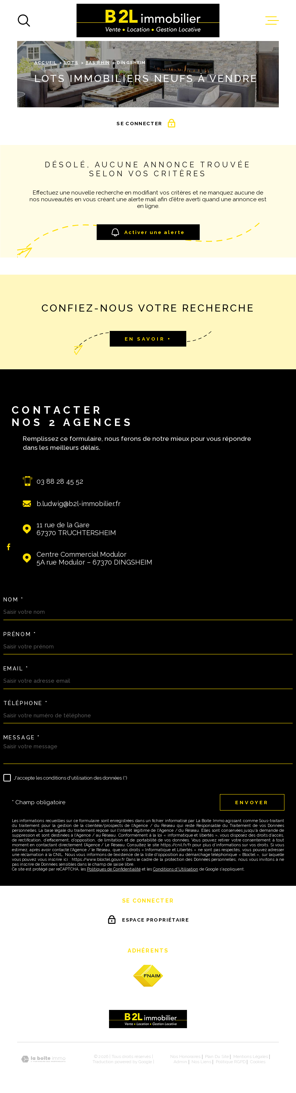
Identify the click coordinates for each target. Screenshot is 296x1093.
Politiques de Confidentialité (114, 869)
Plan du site (217, 1056)
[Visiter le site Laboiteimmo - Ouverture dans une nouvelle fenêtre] (43, 1059)
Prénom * (20, 634)
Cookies (257, 1062)
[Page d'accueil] (148, 20)
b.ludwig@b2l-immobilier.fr (79, 504)
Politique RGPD (231, 1061)
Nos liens (201, 1061)
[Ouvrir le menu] (272, 20)
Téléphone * (25, 703)
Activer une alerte (148, 232)
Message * (21, 737)
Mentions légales (250, 1056)
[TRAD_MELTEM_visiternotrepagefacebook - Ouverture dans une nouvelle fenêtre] (9, 546)
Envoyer (252, 802)
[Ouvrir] (24, 20)
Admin (180, 1061)
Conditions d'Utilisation (175, 869)
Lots (71, 62)
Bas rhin (97, 62)
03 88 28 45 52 (60, 481)
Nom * (13, 599)
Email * (16, 668)
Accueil (45, 62)
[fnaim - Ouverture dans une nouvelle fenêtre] (148, 976)
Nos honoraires (185, 1056)
